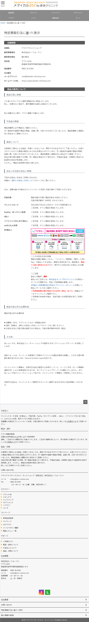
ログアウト (7, 524)
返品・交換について (10, 551)
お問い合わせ (6, 604)
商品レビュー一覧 (10, 531)
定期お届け (55, 18)
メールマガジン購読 (10, 527)
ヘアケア (11, 18)
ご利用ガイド (71, 421)
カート (78, 18)
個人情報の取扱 (7, 615)
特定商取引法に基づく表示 (12, 610)
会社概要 (4, 599)
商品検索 (11, 13)
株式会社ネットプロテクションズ (62, 279)
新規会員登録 (8, 518)
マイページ (7, 521)
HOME (3, 23)
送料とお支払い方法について (23, 180)
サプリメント (78, 13)
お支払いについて (10, 548)
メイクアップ (55, 13)
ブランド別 (7, 494)
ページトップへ (85, 402)
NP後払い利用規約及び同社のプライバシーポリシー (52, 285)
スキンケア (33, 13)
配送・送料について (10, 544)
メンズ (33, 18)
